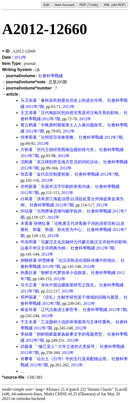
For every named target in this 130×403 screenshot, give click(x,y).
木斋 (24, 223)
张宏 (24, 174)
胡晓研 (26, 260)
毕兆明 (26, 242)
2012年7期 (35, 106)
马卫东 (26, 100)
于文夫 (26, 322)
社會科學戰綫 (50, 76)
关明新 (26, 186)
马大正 (26, 285)
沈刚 (24, 162)
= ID (6, 51)
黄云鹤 (26, 125)
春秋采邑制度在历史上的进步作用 (71, 100)
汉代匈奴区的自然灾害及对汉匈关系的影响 (80, 112)
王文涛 (26, 112)
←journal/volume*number (27, 88)
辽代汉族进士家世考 (59, 309)
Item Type (11, 63)
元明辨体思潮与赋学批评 (59, 211)
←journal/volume (18, 76)
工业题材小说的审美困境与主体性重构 (75, 322)
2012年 (20, 57)
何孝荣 (26, 137)
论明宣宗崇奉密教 (57, 137)
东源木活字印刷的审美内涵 (65, 186)
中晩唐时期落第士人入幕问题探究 (71, 125)
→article (10, 94)
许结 (24, 211)
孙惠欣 (26, 272)
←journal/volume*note (23, 82)
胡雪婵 (44, 260)
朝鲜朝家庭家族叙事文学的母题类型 (69, 334)
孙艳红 (40, 223)
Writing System (17, 69)
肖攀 (24, 359)
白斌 (24, 199)
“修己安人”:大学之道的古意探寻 (66, 346)
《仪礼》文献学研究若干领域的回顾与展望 (80, 297)
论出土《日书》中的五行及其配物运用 (71, 359)
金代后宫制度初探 (53, 174)
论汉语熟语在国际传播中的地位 (86, 260)
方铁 (24, 149)
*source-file (13, 377)
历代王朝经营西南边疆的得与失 (65, 149)
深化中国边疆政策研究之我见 (67, 285)
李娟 (24, 334)
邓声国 (26, 297)
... (21, 371)
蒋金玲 (26, 309)
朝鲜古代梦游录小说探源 (63, 272)
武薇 (24, 346)
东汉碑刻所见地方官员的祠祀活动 (67, 162)
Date (6, 57)
